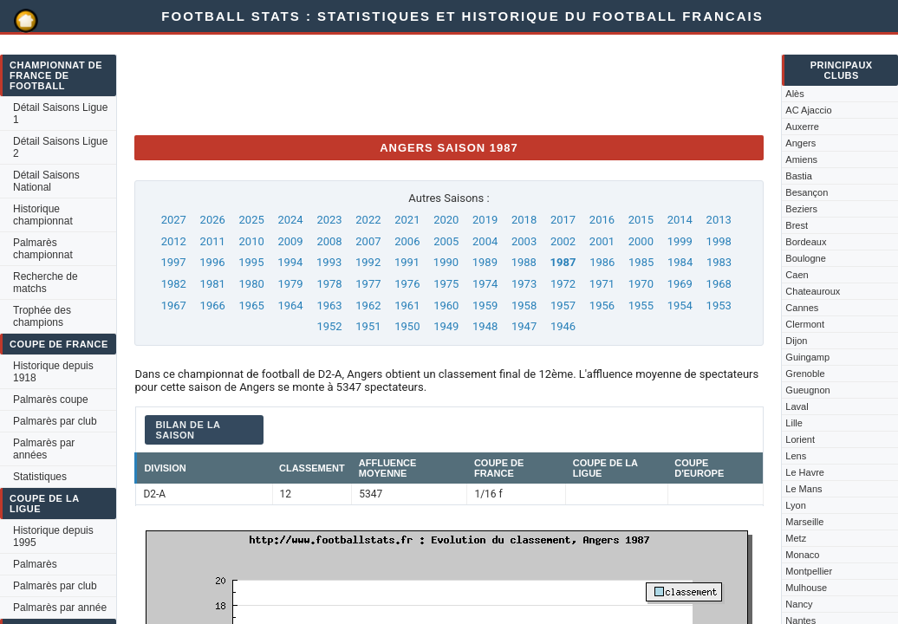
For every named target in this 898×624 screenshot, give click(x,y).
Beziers (801, 209)
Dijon (796, 340)
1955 (641, 305)
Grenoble (804, 373)
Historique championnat (43, 215)
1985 (641, 262)
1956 (602, 305)
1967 (173, 305)
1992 (368, 262)
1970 (641, 283)
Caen (796, 275)
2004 (485, 241)
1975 (446, 283)
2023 (329, 219)
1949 (446, 326)
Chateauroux (812, 291)
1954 (680, 305)
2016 (602, 219)
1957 (563, 305)
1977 (368, 283)
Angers (800, 143)
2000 (641, 241)
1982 (173, 283)
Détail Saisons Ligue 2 (60, 147)
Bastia (798, 176)
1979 (290, 283)
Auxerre (802, 126)
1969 (680, 283)
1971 (602, 283)
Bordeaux (805, 242)
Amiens (801, 159)
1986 (602, 262)
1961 (407, 305)
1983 (719, 262)
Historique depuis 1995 (53, 536)
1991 (407, 262)
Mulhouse (806, 587)
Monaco (802, 554)
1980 (251, 283)
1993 (329, 262)
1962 (368, 305)
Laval (796, 406)
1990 (446, 262)
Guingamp (807, 357)
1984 (680, 262)
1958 (524, 305)
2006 (407, 241)
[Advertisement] (449, 82)
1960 (446, 305)
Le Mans (803, 489)
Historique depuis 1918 (53, 372)
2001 (602, 241)
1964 (290, 305)
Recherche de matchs (45, 282)
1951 (368, 326)
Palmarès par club (55, 421)
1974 (485, 283)
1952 (329, 326)
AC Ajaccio (808, 110)
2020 (446, 219)
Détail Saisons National (46, 181)
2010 (251, 241)
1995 (251, 262)
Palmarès (35, 564)
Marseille (804, 522)
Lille (794, 423)
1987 (563, 262)
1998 (719, 241)
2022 (368, 219)
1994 (290, 262)
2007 (368, 241)
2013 (719, 219)
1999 (680, 241)
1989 (485, 262)
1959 (485, 305)
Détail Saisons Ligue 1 (60, 113)
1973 (524, 283)
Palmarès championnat (43, 249)
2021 (407, 219)
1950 (407, 326)
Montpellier (808, 571)
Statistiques (40, 477)
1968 (719, 283)
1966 (212, 305)
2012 (173, 241)
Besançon (806, 192)
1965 (251, 305)
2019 (485, 219)
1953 (719, 305)
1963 (329, 305)
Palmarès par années (44, 449)
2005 (446, 241)
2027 (173, 219)
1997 (172, 262)
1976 (407, 283)
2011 (212, 241)
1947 (524, 326)
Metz (795, 538)
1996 (211, 262)
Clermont (804, 324)
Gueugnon (807, 390)
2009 (290, 241)
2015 (641, 219)
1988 (524, 262)
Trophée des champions (42, 316)
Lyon (795, 505)
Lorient (800, 439)
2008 (329, 241)
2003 (524, 241)
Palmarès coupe (50, 399)
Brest (796, 225)
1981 (212, 283)
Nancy (798, 604)
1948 (485, 326)
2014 (680, 219)
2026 (212, 219)
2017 (563, 219)
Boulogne (805, 258)
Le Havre (804, 472)
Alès (794, 93)
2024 (290, 219)
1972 (563, 283)
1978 (329, 283)
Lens (795, 456)
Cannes (801, 307)
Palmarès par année (60, 607)
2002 (563, 241)
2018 (524, 219)
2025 (251, 219)
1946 (563, 326)
